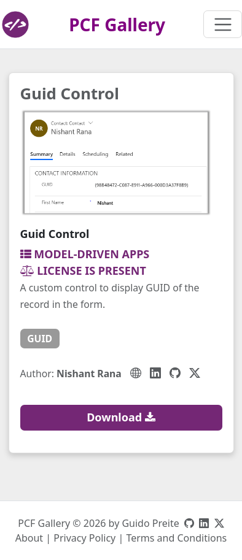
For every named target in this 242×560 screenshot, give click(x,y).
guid (39, 338)
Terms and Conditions (176, 538)
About (29, 538)
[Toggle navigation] (222, 24)
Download (121, 417)
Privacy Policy (84, 538)
